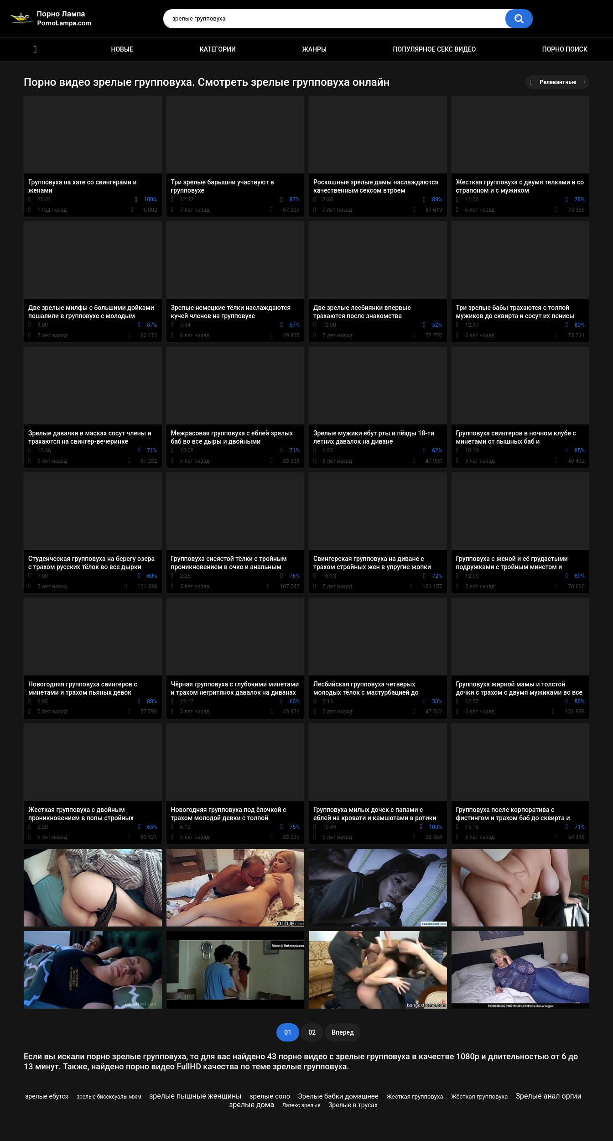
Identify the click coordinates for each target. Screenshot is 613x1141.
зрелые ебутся (46, 1096)
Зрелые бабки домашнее (338, 1096)
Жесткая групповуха (414, 1096)
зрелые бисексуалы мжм (109, 1097)
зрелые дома (251, 1104)
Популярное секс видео (434, 49)
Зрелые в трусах (353, 1105)
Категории (217, 49)
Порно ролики (35, 49)
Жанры (314, 49)
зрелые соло (270, 1096)
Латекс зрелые (301, 1105)
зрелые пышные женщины (195, 1096)
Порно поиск (564, 49)
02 (312, 1032)
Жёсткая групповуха (479, 1096)
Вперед (342, 1032)
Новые (122, 49)
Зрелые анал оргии (549, 1096)
